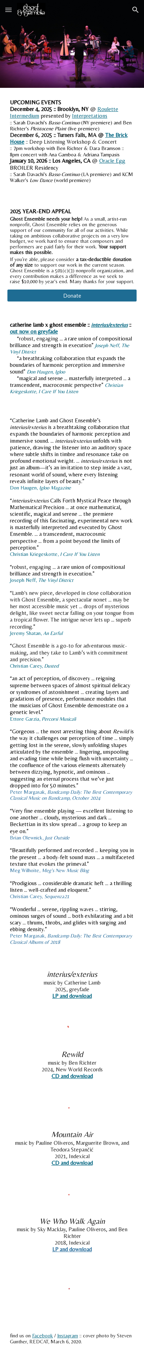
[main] (72, 141)
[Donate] (72, 295)
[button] (8, 9)
